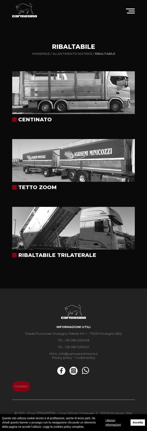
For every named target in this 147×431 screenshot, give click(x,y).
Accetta (138, 422)
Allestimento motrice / (74, 54)
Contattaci (21, 386)
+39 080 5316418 (77, 340)
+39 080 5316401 (77, 347)
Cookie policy (85, 358)
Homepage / (42, 54)
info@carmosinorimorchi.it (78, 354)
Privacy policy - (63, 358)
